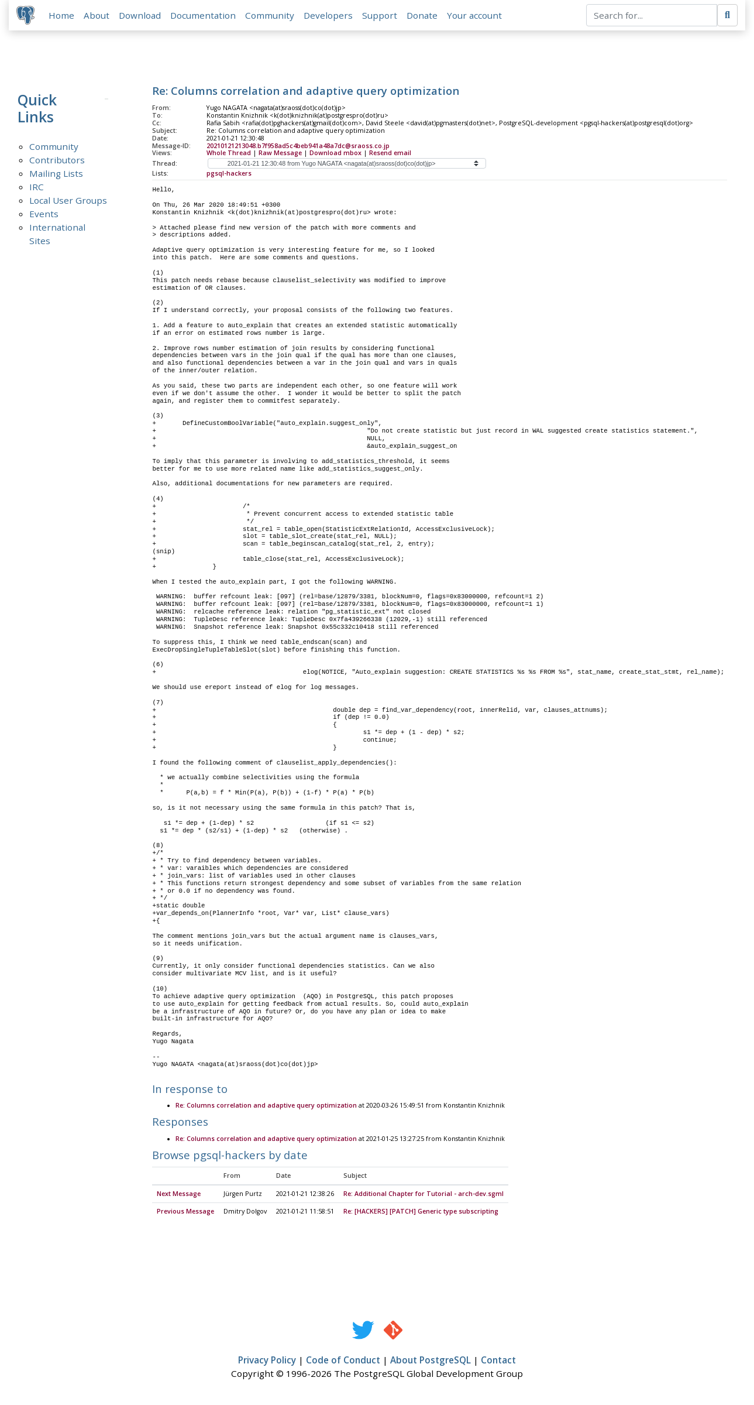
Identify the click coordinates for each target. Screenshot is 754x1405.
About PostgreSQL (430, 1362)
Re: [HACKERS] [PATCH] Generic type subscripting (420, 1213)
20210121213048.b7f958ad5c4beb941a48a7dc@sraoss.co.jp (298, 147)
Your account (476, 16)
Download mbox (335, 154)
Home (63, 16)
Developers (329, 16)
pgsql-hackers (229, 175)
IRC (36, 188)
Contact (498, 1362)
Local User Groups (68, 202)
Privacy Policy (267, 1362)
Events (43, 215)
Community (271, 16)
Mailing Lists (56, 175)
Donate (423, 16)
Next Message (179, 1196)
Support (381, 16)
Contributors (57, 161)
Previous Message (185, 1213)
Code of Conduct (343, 1362)
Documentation (204, 16)
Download (141, 16)
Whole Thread (228, 154)
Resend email (390, 154)
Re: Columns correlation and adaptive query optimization (266, 1108)
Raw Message (280, 154)
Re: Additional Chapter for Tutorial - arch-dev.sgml (423, 1196)
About (98, 16)
